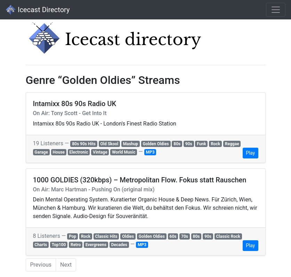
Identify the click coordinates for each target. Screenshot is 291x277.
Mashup (130, 143)
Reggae (232, 143)
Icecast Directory (38, 10)
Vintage (100, 152)
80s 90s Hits (84, 143)
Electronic (79, 152)
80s (176, 143)
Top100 (59, 244)
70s (184, 236)
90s (188, 143)
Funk (201, 143)
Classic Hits (106, 236)
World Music (123, 152)
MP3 (150, 152)
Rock (215, 143)
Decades (119, 244)
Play (250, 153)
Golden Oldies (156, 143)
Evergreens (96, 244)
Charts (40, 244)
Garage (41, 152)
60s (173, 236)
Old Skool (109, 143)
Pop (72, 236)
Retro (76, 244)
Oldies (128, 236)
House (58, 152)
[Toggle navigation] (275, 10)
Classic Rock (228, 236)
